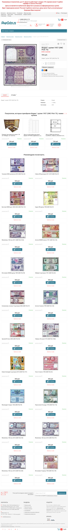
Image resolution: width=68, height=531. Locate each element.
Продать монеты (27, 14)
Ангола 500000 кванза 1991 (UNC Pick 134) (46, 240)
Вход (57, 13)
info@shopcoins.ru (23, 22)
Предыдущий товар (6, 39)
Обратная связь (27, 13)
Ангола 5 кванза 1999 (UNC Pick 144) (44, 306)
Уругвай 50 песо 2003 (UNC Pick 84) (11, 339)
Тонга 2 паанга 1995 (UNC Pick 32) (44, 372)
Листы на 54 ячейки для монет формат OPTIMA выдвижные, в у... (33, 135)
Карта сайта (10, 14)
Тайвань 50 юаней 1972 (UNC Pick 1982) (45, 339)
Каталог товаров (8, 31)
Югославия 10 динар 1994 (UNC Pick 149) (45, 470)
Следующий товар (62, 39)
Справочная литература (30, 514)
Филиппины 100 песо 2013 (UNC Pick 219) (46, 438)
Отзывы (9, 15)
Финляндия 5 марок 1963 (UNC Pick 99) (12, 405)
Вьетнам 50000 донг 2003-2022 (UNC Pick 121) (14, 207)
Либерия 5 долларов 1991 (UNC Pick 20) (45, 273)
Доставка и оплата (11, 13)
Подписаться (61, 493)
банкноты (45, 76)
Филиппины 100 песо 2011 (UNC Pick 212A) (13, 240)
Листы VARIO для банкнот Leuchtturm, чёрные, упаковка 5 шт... (55, 135)
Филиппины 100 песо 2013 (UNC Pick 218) (12, 438)
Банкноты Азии (51, 76)
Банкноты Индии (50, 73)
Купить (52, 63)
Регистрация (64, 13)
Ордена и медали (28, 508)
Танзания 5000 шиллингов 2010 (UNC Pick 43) (13, 174)
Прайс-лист (3, 14)
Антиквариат (27, 510)
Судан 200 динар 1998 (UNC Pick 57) (44, 207)
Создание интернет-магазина (7, 526)
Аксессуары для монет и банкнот (32, 512)
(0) (5, 138)
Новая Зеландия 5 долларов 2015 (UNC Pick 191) (14, 372)
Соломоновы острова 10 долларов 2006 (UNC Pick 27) (16, 306)
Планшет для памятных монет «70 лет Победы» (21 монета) (11, 135)
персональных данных (52, 495)
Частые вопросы (18, 14)
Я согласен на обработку (46, 495)
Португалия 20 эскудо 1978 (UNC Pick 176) (46, 405)
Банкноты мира (28, 506)
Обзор (5, 95)
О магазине (3, 15)
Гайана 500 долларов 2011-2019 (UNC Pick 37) (47, 174)
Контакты (3, 13)
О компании (19, 13)
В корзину (12, 144)
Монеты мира (28, 505)
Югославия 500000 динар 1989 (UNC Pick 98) (13, 273)
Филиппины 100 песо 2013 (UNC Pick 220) (12, 470)
